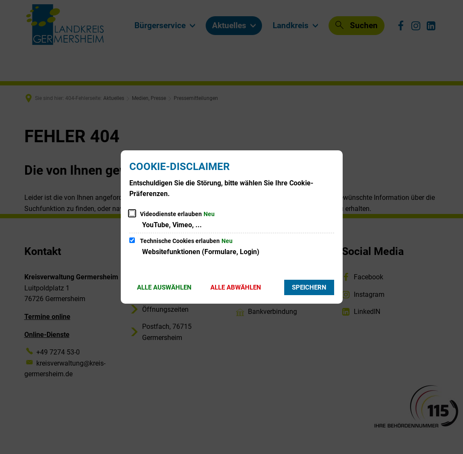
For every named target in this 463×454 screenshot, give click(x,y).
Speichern (309, 287)
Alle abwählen (235, 287)
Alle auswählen (164, 287)
